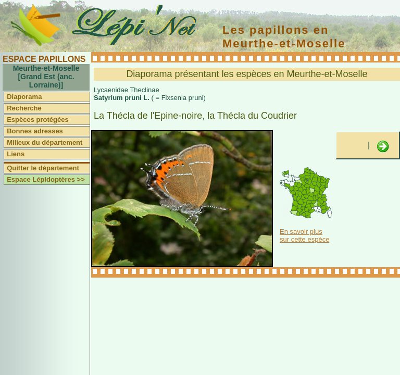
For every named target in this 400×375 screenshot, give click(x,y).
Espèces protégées (38, 119)
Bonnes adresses (35, 131)
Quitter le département (43, 168)
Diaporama (24, 97)
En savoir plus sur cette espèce (304, 235)
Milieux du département (44, 142)
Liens (15, 154)
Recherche (24, 108)
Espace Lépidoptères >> (46, 179)
